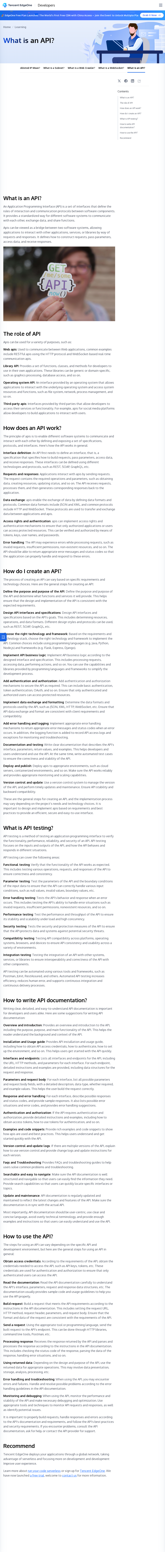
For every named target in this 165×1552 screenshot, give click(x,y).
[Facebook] (126, 81)
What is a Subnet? (53, 67)
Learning (20, 27)
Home (7, 27)
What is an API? (136, 67)
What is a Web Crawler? (81, 67)
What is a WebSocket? (111, 67)
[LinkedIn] (132, 81)
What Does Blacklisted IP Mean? (21, 67)
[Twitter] (119, 81)
